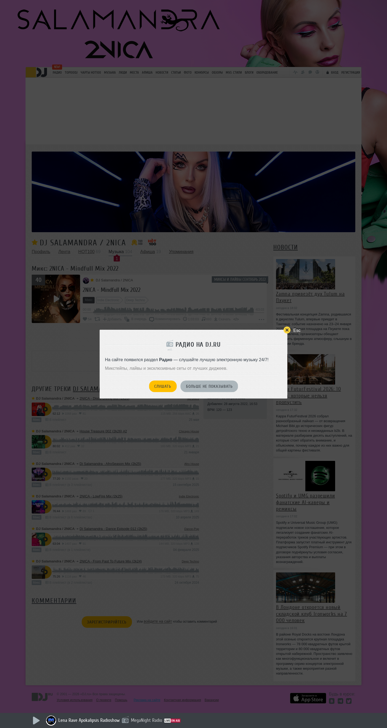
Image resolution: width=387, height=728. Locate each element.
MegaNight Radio (146, 720)
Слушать (162, 386)
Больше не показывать (209, 386)
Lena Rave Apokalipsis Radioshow (89, 720)
